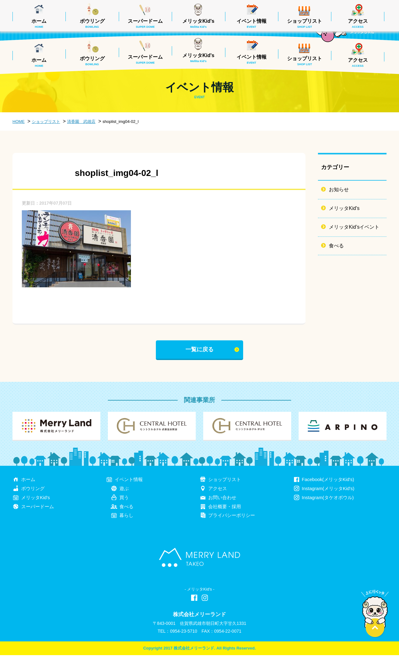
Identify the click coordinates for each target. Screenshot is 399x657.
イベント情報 (252, 59)
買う (124, 499)
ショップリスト (304, 61)
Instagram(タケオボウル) (328, 499)
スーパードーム (145, 59)
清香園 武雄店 (81, 121)
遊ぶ (124, 490)
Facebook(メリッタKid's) (328, 481)
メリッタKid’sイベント (354, 227)
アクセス (358, 62)
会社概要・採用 (224, 508)
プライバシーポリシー (231, 517)
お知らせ (339, 189)
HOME (18, 121)
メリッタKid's (198, 58)
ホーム (38, 62)
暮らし (126, 517)
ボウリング (92, 61)
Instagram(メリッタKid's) (328, 490)
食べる (336, 245)
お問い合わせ (222, 499)
